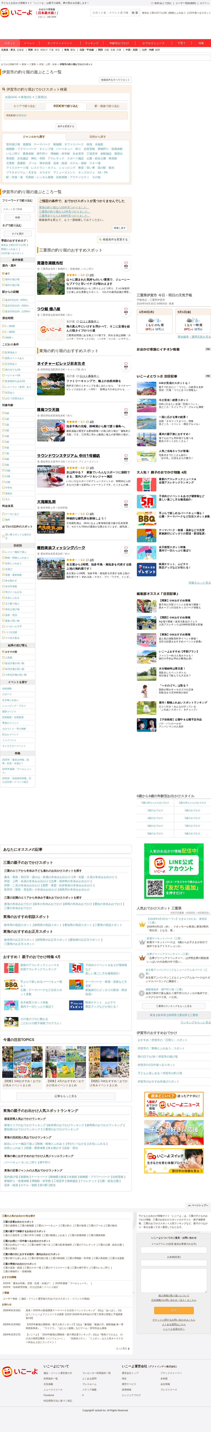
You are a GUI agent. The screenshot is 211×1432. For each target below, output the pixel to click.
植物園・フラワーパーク (21, 148)
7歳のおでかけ (192, 825)
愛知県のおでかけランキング (22, 1129)
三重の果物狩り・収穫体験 (17, 1271)
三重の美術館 (100, 1258)
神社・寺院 (38, 158)
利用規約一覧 (51, 1378)
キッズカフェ (86, 172)
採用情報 (126, 1389)
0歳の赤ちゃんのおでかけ (155, 802)
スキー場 (94, 163)
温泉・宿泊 (71, 1147)
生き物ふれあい (10, 700)
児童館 (10, 163)
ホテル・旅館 (78, 163)
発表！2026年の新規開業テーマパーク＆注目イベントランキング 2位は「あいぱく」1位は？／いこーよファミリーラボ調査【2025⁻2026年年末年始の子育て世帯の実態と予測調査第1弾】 (74, 1314)
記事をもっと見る (66, 1096)
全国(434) (11, 97)
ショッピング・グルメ (14, 705)
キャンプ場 (46, 148)
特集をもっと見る (200, 582)
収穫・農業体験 (35, 1147)
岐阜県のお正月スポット (19, 939)
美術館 (10, 158)
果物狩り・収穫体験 (110, 148)
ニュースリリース (53, 1389)
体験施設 (106, 153)
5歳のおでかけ (192, 818)
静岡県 (172, 1015)
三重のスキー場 (32, 1267)
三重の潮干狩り (80, 1267)
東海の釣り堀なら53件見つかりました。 (64, 207)
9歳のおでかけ (192, 833)
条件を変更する (66, 126)
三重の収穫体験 (78, 1235)
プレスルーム (89, 1384)
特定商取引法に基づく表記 (58, 1400)
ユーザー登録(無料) (186, 3)
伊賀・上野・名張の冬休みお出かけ (26, 881)
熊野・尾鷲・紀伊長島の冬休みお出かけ (68, 885)
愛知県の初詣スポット (78, 924)
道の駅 (102, 167)
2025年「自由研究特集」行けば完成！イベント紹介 (16, 780)
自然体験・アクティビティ (72, 177)
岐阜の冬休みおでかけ (48, 904)
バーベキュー (64, 148)
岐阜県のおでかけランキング (66, 1125)
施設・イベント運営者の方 (58, 1373)
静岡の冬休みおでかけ (78, 904)
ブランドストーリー (171, 1373)
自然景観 (89, 148)
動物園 (57, 144)
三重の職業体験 (97, 1235)
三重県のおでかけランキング (61, 1129)
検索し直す (120, 228)
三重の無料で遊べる (40, 1244)
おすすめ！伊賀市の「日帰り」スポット (163, 1040)
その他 (96, 177)
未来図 (164, 1378)
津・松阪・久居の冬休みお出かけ (94, 877)
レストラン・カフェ (43, 167)
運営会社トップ (130, 1373)
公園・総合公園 (96, 158)
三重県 (194, 1015)
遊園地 (27, 144)
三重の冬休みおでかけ (18, 908)
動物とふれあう (177, 12)
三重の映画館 (58, 1258)
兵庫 (118, 49)
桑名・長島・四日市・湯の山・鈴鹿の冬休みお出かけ (37, 877)
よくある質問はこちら (174, 1324)
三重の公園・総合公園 (110, 1244)
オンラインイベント (59, 43)
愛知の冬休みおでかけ (108, 904)
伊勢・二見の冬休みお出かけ (22, 885)
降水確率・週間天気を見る (194, 336)
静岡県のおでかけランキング (105, 1125)
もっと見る (121, 1348)
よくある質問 (89, 1378)
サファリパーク (74, 144)
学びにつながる (77, 1143)
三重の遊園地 (10, 1225)
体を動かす (55, 1147)
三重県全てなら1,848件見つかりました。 (64, 215)
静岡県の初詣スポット (48, 924)
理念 (124, 1378)
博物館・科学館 (60, 153)
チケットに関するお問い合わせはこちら (174, 1320)
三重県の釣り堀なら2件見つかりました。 (65, 211)
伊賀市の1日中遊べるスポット (156, 1064)
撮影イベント (9, 711)
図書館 (21, 163)
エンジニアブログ (131, 1395)
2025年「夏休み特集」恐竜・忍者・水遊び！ (15, 761)
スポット (9, 43)
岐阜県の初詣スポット (18, 924)
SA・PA (103, 172)
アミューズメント (64, 172)
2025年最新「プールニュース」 (16, 771)
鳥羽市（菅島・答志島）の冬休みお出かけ (30, 889)
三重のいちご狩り (100, 1267)
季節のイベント (10, 723)
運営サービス (129, 1384)
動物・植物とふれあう (51, 1143)
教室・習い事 (86, 167)
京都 (112, 49)
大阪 (106, 49)
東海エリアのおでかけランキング (25, 1125)
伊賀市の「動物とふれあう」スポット (161, 1048)
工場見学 (92, 153)
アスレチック (56, 158)
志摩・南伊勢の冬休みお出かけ (70, 881)
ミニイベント (9, 740)
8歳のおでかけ (155, 833)
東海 (66, 49)
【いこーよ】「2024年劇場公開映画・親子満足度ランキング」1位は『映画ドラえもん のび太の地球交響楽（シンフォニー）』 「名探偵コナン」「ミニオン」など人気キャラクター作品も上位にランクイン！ (74, 1338)
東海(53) (26, 97)
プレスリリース (168, 1389)
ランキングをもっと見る (195, 1022)
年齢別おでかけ (119, 43)
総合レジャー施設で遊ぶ (19, 1143)
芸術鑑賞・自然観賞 (13, 717)
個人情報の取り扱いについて (173, 1295)
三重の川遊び (10, 1248)
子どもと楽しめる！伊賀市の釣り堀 (160, 1073)
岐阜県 (162, 1015)
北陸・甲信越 (86, 49)
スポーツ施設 (75, 158)
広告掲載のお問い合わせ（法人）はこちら (174, 1300)
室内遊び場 (13, 144)
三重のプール (96, 1225)
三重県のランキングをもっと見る (174, 1006)
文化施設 (22, 158)
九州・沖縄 (148, 49)
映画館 (113, 158)
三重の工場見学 (11, 1235)
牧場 (89, 144)
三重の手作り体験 (31, 1235)
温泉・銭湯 (60, 163)
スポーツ (7, 694)
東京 (36, 49)
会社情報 (165, 1384)
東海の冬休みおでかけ (18, 904)
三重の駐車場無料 (62, 1244)
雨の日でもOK (159, 12)
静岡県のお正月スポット (52, 939)
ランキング (92, 43)
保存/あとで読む (161, 3)
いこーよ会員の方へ (174, 1329)
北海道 (20, 49)
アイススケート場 (17, 167)
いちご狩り (13, 153)
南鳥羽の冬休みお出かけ (74, 889)
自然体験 (7, 688)
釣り (78, 148)
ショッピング (67, 167)
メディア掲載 (89, 1389)
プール (32, 163)
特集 (201, 43)
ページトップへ (198, 1205)
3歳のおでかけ (192, 810)
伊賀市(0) (21, 115)
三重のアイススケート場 (56, 1267)
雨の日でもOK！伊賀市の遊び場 (158, 1056)
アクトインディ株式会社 (163, 1366)
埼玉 (57, 49)
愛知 (72, 49)
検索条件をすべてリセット (115, 79)
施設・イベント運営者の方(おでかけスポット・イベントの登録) (55, 1298)
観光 (111, 167)
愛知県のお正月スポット (85, 939)
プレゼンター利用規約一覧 (96, 1373)
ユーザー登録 (10, 1298)
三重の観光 (111, 1225)
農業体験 (28, 153)
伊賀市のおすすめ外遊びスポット (158, 1081)
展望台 (118, 153)
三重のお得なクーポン (15, 1244)
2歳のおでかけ (155, 810)
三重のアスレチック (85, 1244)
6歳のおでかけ (155, 825)
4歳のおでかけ (155, 818)
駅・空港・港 (14, 177)
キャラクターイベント (14, 746)
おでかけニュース (153, 43)
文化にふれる (97, 1143)
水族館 (99, 144)
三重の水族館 (117, 1258)
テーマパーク (42, 144)
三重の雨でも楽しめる (15, 1258)
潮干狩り (42, 153)
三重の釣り (66, 1225)
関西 (100, 49)
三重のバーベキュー (47, 1225)
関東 (30, 49)
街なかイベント (10, 734)
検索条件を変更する (113, 239)
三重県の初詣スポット (108, 924)
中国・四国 (131, 49)
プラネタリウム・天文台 (21, 172)
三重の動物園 (27, 1225)
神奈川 (44, 49)
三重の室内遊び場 (38, 1258)
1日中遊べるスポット (199, 12)
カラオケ (45, 172)
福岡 (157, 49)
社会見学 (78, 153)
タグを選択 (18, 233)
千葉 (51, 49)
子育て (182, 43)
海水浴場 (45, 163)
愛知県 (183, 1015)
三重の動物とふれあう (55, 1235)
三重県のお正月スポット (19, 943)
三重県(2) (41, 97)
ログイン (204, 3)
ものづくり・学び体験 (14, 728)
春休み (145, 12)
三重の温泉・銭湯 (12, 1267)
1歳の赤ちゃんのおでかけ (192, 802)
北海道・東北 (8, 49)
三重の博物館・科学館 (79, 1258)
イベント (29, 43)
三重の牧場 (80, 1225)
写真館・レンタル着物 (39, 177)
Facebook (49, 1395)
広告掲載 (48, 1384)
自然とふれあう (14, 1147)
